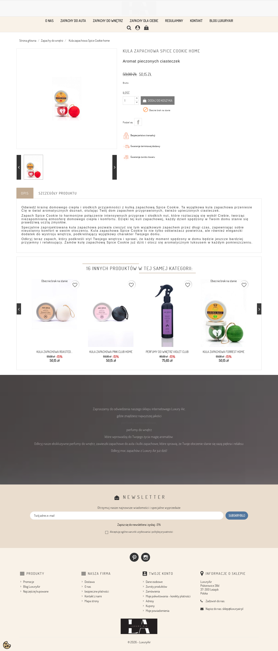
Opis (25, 193)
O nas (49, 21)
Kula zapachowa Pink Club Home (110, 352)
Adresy (150, 601)
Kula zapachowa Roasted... (54, 352)
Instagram (145, 557)
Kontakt (196, 21)
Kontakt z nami (93, 596)
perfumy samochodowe (138, 422)
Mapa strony (92, 601)
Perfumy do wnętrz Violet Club (167, 352)
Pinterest (134, 557)
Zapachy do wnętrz (108, 21)
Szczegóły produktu (58, 193)
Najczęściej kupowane (35, 591)
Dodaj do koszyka (159, 100)
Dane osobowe (154, 582)
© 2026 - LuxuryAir (139, 642)
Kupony (150, 606)
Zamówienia (153, 591)
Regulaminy (174, 21)
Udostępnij (138, 122)
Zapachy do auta (73, 21)
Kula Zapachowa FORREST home (223, 352)
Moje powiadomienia (157, 611)
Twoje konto (161, 573)
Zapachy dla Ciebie (144, 21)
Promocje (28, 582)
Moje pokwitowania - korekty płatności (168, 596)
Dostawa (90, 582)
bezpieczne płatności (97, 591)
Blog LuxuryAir (221, 21)
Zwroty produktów (156, 586)
